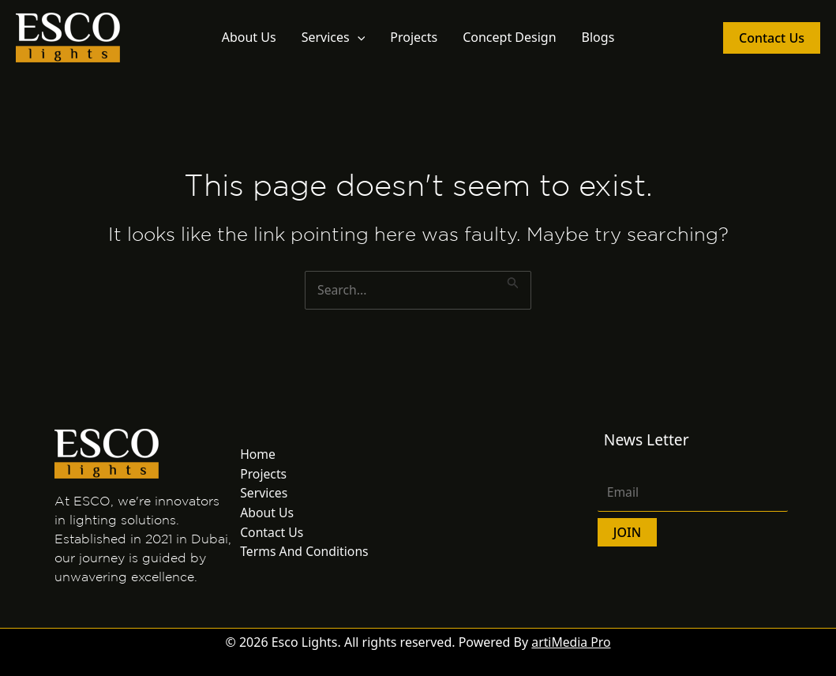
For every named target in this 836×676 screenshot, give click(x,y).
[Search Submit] (514, 280)
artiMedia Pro (571, 642)
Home (258, 454)
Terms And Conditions (305, 549)
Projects (413, 37)
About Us (249, 37)
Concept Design (509, 37)
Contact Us (272, 530)
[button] (358, 37)
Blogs (598, 37)
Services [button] (334, 37)
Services (264, 492)
